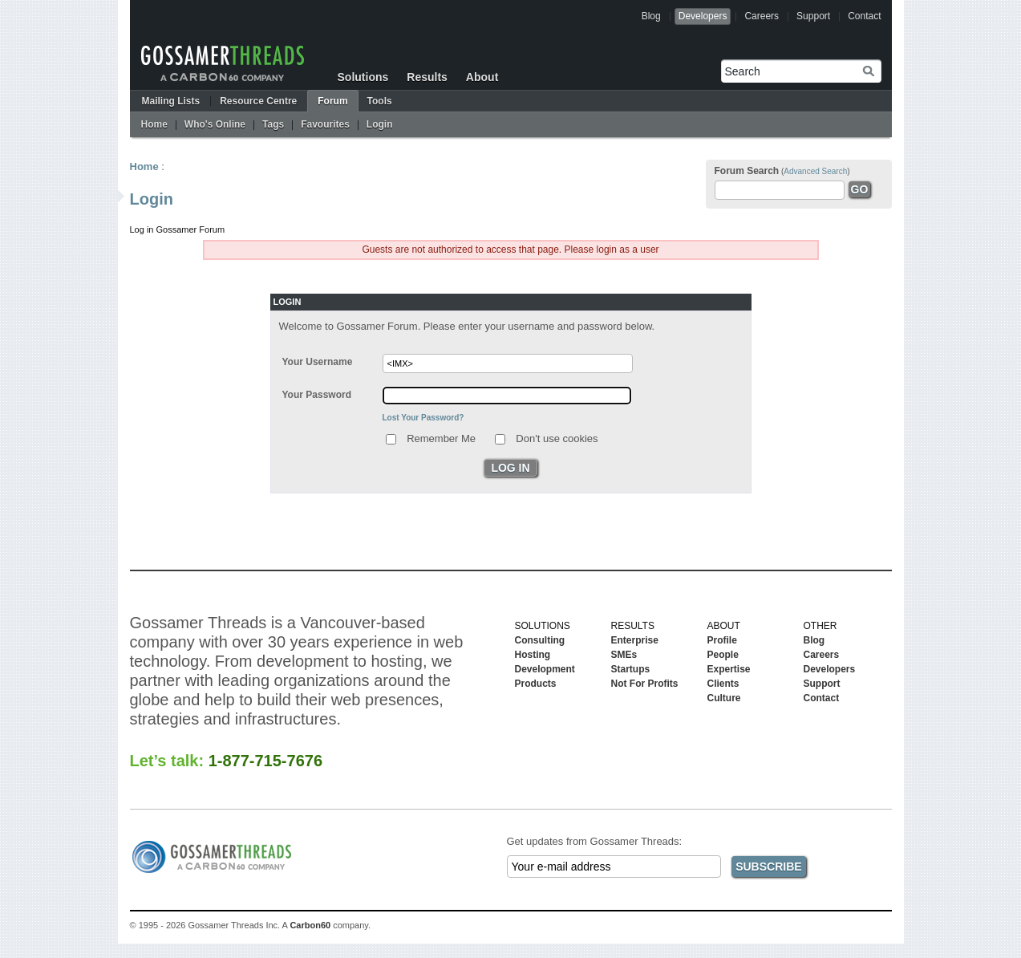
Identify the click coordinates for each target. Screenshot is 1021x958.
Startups (630, 669)
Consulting (540, 640)
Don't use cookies (557, 438)
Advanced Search (815, 171)
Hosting (533, 654)
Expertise (729, 669)
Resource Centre (258, 101)
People (723, 654)
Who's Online (214, 124)
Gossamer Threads (222, 63)
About (482, 77)
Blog (651, 16)
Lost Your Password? (423, 417)
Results (427, 77)
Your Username (317, 361)
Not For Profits (645, 683)
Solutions (363, 77)
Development (545, 669)
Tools (379, 101)
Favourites (325, 124)
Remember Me (441, 438)
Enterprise (634, 640)
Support (813, 16)
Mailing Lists (171, 101)
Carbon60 (310, 925)
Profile (722, 640)
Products (536, 683)
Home (154, 124)
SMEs (624, 654)
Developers (703, 16)
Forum (332, 101)
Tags (273, 124)
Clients (723, 683)
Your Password (316, 394)
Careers (761, 16)
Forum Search (747, 171)
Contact (864, 16)
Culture (724, 698)
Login (380, 124)
